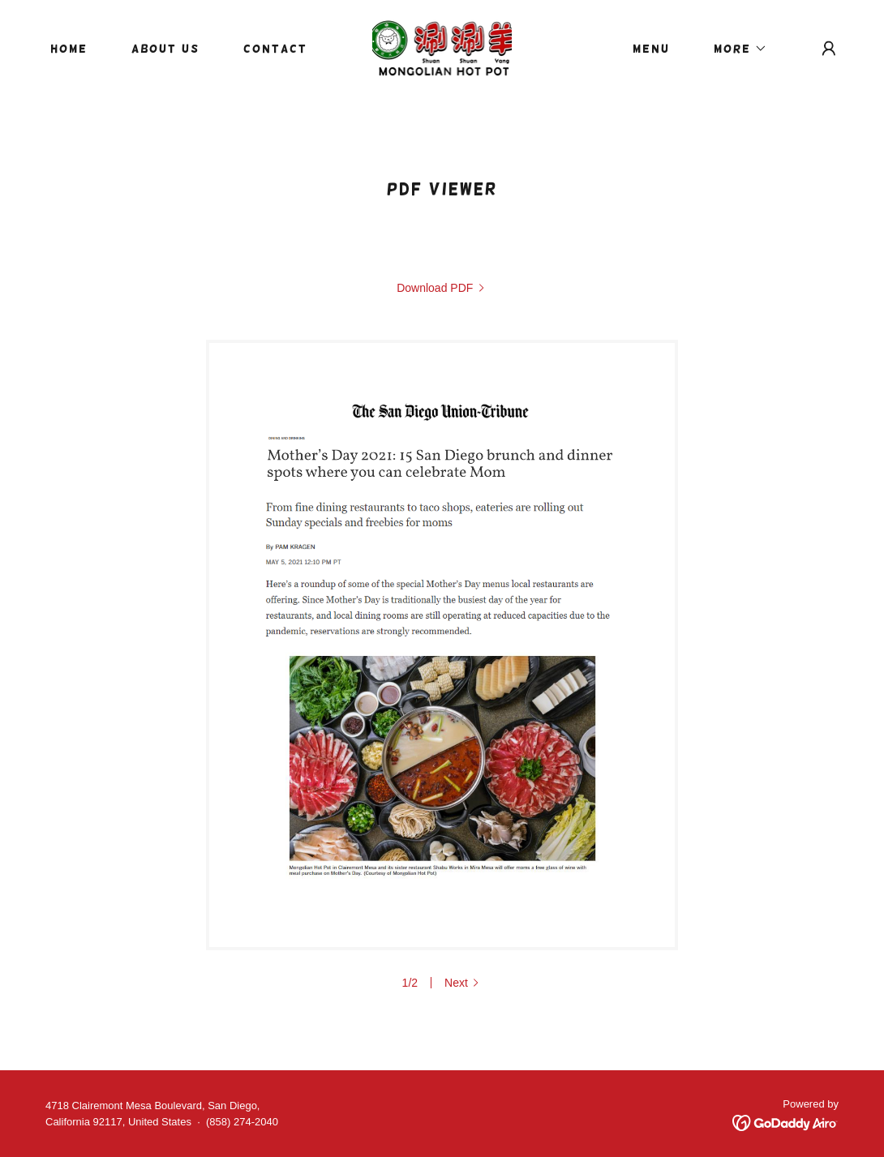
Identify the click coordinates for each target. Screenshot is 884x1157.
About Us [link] (165, 48)
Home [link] (69, 48)
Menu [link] (651, 48)
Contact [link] (275, 48)
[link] (442, 47)
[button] (734, 48)
